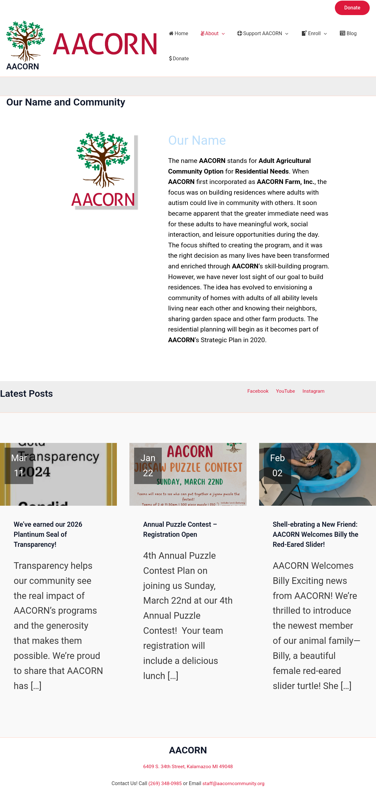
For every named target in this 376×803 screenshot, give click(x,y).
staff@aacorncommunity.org (234, 784)
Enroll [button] (305, 33)
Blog (336, 33)
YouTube (285, 390)
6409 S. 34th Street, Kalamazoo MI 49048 (188, 766)
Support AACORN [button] (256, 33)
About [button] (209, 33)
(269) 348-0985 (164, 784)
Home (177, 33)
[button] (352, 8)
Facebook (259, 390)
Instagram (311, 390)
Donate (178, 59)
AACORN (22, 66)
